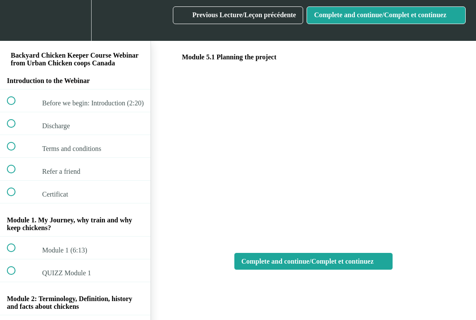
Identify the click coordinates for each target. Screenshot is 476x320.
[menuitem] (75, 20)
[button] (16, 20)
